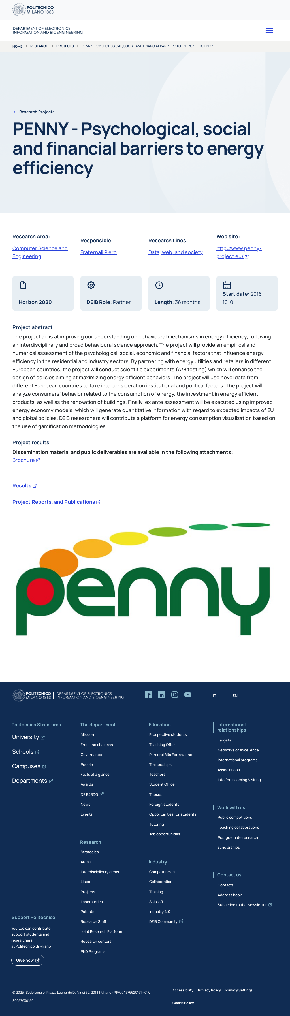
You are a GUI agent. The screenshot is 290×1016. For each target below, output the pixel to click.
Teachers (157, 774)
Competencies (162, 871)
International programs (237, 759)
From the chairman (97, 744)
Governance (91, 754)
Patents (87, 911)
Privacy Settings (239, 990)
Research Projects (37, 112)
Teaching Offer (162, 744)
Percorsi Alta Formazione (170, 754)
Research (39, 46)
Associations (229, 769)
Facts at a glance (95, 774)
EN (235, 695)
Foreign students (164, 804)
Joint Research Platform (101, 931)
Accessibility (182, 990)
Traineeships (160, 764)
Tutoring (156, 824)
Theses (155, 794)
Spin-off (156, 901)
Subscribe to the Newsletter (242, 904)
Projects (65, 46)
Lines (85, 881)
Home (17, 46)
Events (87, 814)
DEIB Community (163, 921)
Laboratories (92, 901)
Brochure (23, 459)
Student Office (162, 784)
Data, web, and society (175, 252)
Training (156, 891)
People (87, 764)
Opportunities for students (172, 814)
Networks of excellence (238, 750)
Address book (230, 894)
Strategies (90, 851)
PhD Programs (93, 951)
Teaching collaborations (238, 827)
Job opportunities (164, 834)
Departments (29, 780)
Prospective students (168, 734)
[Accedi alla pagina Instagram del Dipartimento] (174, 695)
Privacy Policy (209, 990)
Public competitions (235, 817)
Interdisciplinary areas (100, 871)
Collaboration (160, 881)
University (25, 737)
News (85, 804)
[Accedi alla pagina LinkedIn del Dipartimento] (161, 695)
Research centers (96, 941)
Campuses (26, 766)
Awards (87, 784)
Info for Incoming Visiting (239, 779)
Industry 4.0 (159, 911)
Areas (86, 861)
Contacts (226, 885)
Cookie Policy (183, 1002)
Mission (87, 734)
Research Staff (93, 921)
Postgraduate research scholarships (238, 842)
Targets (224, 740)
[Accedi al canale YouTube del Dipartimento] (187, 695)
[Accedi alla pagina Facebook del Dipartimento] (148, 695)
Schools (23, 751)
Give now (25, 960)
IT (214, 695)
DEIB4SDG (89, 794)
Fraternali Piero (98, 252)
